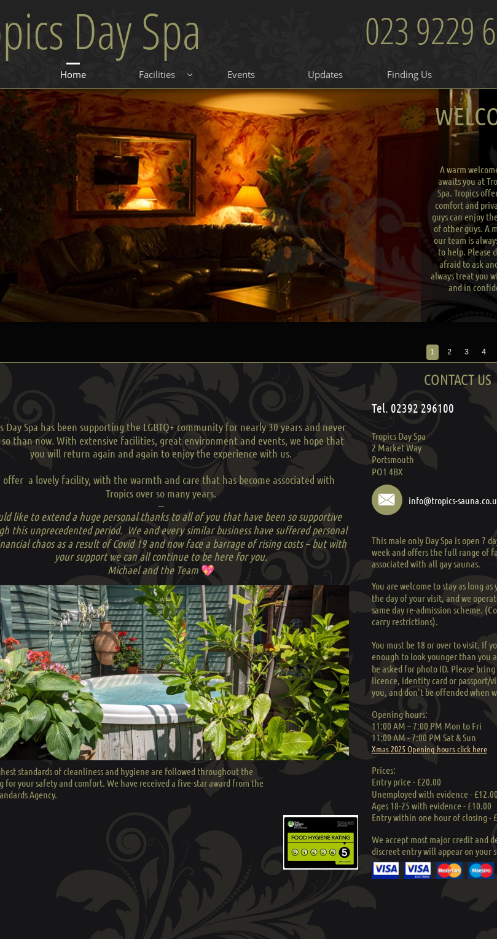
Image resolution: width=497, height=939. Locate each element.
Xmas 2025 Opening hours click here (429, 748)
